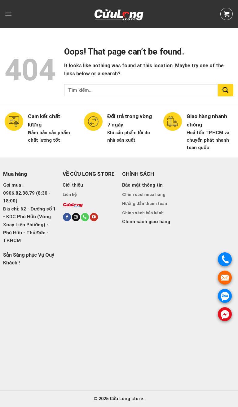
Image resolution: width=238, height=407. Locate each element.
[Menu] (8, 13)
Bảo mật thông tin (142, 185)
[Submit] (225, 90)
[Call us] (85, 217)
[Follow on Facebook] (67, 217)
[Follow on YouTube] (94, 217)
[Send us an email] (76, 217)
